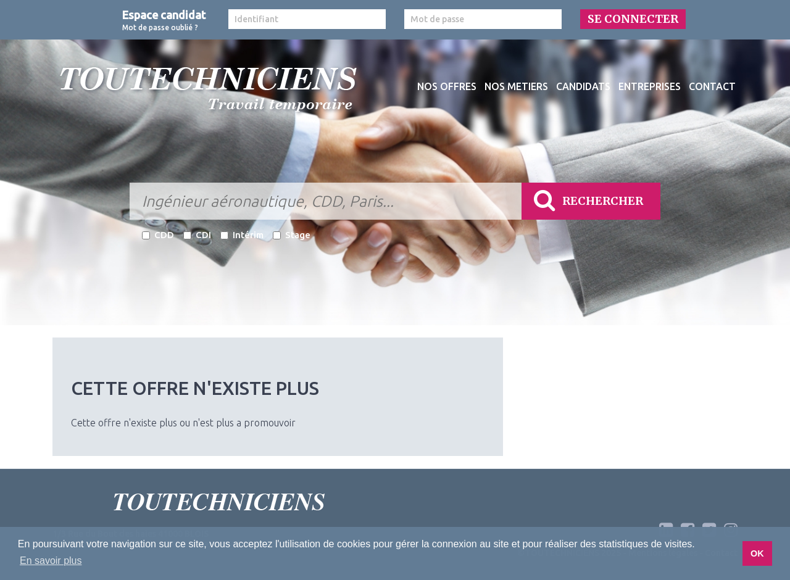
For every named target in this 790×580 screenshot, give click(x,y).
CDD (158, 235)
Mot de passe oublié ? (160, 27)
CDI (197, 235)
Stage (291, 235)
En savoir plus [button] (51, 560)
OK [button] (757, 553)
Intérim (242, 235)
